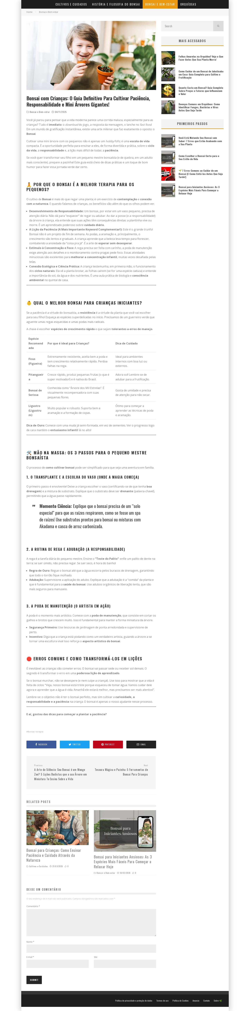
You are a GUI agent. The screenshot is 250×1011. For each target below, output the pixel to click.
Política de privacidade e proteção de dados (133, 1005)
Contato (206, 1005)
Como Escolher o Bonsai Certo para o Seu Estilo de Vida (199, 157)
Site (95, 961)
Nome (30, 946)
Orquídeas (188, 4)
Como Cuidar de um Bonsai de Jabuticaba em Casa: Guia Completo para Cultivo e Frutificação (201, 74)
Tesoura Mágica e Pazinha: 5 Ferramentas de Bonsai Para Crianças (121, 770)
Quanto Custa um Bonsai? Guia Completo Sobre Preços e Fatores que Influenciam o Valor (201, 91)
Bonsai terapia (35, 731)
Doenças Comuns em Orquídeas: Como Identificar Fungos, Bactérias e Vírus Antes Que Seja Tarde (199, 107)
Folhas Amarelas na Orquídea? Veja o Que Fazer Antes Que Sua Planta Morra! (201, 58)
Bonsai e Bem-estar (160, 4)
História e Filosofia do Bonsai (116, 4)
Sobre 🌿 (218, 1005)
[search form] (187, 26)
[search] (218, 26)
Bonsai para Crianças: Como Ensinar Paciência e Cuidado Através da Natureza (53, 855)
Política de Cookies (181, 1005)
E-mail (30, 961)
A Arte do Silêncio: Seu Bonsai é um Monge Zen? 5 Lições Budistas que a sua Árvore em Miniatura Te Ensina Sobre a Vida (61, 772)
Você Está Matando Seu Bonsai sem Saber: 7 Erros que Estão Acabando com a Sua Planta (200, 141)
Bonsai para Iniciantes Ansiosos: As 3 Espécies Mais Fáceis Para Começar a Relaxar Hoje (123, 861)
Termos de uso (162, 1005)
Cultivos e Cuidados (71, 4)
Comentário (33, 906)
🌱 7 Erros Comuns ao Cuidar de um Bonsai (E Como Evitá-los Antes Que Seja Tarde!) (201, 174)
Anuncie (196, 1005)
